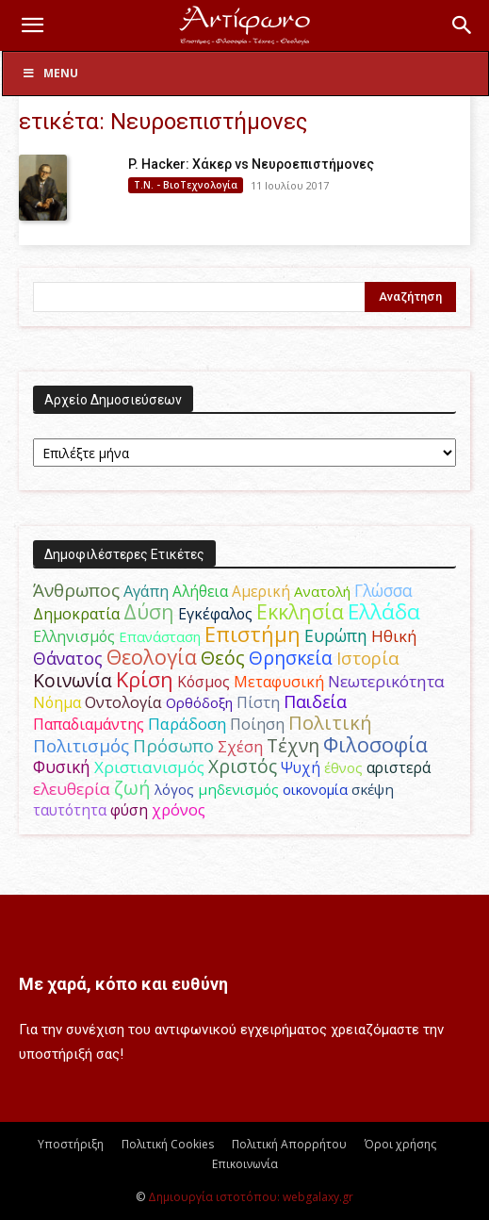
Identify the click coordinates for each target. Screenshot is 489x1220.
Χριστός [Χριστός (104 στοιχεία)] (242, 766)
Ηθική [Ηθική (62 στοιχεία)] (393, 636)
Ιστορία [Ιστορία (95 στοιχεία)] (367, 657)
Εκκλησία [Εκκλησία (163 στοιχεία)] (300, 611)
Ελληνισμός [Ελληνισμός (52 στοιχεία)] (74, 636)
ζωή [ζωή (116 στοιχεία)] (132, 787)
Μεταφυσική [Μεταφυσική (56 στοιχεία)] (279, 681)
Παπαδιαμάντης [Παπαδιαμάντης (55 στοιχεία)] (88, 724)
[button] (32, 25)
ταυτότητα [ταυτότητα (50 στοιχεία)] (69, 810)
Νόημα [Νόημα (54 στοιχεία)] (57, 702)
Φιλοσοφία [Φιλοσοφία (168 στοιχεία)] (375, 744)
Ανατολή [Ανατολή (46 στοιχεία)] (322, 591)
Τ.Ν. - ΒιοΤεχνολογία (185, 184)
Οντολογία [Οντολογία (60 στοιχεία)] (123, 702)
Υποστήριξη (71, 1144)
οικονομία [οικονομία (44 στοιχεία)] (315, 789)
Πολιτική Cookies (168, 1144)
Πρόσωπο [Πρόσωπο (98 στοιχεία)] (173, 746)
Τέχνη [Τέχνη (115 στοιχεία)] (293, 745)
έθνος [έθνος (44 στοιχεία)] (343, 767)
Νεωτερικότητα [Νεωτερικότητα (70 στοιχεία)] (386, 681)
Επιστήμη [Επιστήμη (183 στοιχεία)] (252, 634)
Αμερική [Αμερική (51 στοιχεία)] (261, 591)
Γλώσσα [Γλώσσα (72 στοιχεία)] (383, 591)
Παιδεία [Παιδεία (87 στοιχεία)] (315, 701)
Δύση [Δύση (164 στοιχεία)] (148, 611)
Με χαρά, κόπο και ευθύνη (123, 984)
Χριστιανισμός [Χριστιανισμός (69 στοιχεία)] (149, 767)
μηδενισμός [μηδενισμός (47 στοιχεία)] (238, 789)
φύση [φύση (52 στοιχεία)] (129, 810)
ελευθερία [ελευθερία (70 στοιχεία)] (71, 789)
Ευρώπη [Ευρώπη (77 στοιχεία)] (335, 635)
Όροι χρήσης (400, 1144)
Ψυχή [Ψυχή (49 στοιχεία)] (300, 768)
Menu (50, 73)
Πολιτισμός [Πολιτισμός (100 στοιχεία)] (81, 746)
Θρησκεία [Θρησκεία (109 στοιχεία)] (291, 657)
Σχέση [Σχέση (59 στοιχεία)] (240, 746)
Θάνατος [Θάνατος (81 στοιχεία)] (68, 658)
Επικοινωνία (245, 1164)
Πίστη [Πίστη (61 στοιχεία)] (258, 702)
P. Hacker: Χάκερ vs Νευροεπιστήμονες (251, 164)
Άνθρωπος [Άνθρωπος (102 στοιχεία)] (76, 590)
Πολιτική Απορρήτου (289, 1144)
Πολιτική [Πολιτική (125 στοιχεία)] (330, 722)
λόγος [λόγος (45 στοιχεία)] (174, 789)
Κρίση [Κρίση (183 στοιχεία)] (144, 679)
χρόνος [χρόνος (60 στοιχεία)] (178, 809)
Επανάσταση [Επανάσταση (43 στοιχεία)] (160, 636)
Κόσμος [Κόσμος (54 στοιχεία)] (203, 681)
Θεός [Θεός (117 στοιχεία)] (223, 657)
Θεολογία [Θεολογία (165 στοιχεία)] (151, 656)
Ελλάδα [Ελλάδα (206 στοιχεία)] (384, 611)
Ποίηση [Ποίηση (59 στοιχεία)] (257, 724)
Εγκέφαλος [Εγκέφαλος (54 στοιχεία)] (215, 613)
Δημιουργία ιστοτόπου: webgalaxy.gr (250, 1197)
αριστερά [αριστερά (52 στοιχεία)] (399, 767)
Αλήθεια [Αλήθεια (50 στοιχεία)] (200, 591)
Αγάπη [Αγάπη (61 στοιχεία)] (146, 591)
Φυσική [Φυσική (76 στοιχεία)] (61, 766)
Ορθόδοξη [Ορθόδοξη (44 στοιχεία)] (199, 702)
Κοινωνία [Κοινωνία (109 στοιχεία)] (72, 680)
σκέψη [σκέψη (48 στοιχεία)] (372, 789)
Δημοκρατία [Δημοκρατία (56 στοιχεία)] (76, 613)
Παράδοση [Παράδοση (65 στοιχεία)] (187, 723)
